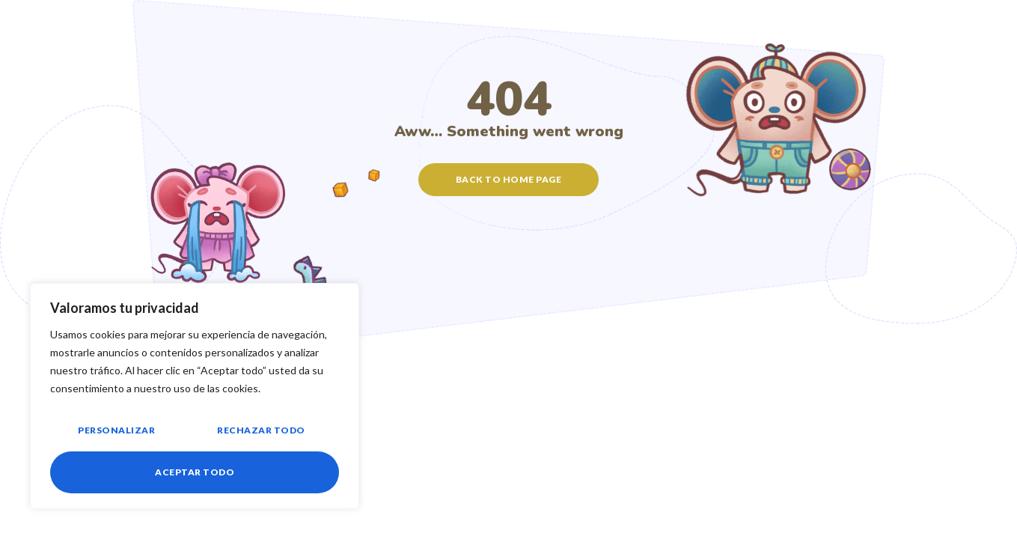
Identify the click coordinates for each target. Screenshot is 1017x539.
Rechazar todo (261, 430)
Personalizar (116, 430)
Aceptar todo (194, 472)
